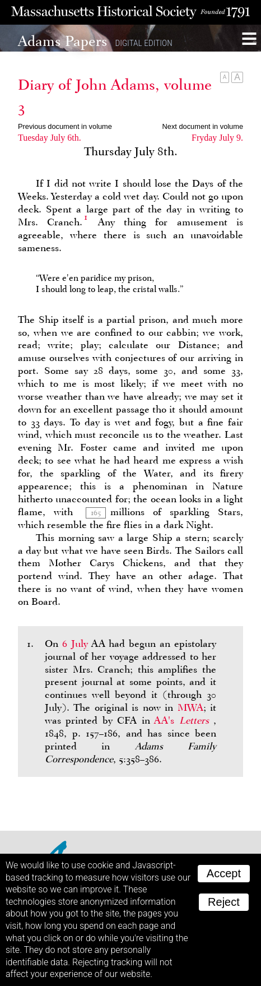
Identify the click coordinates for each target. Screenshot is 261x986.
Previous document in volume (65, 126)
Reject (224, 902)
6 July (75, 643)
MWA (190, 707)
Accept (224, 873)
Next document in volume (202, 126)
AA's (183, 720)
